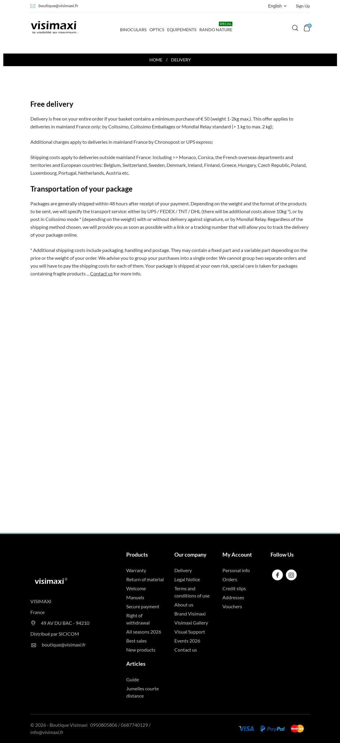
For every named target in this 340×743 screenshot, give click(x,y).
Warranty (136, 570)
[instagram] (291, 575)
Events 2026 (187, 640)
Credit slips (234, 588)
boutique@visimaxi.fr (58, 5)
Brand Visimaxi (190, 613)
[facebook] (277, 575)
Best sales (136, 640)
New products (140, 649)
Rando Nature (215, 27)
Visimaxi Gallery (191, 622)
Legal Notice (187, 579)
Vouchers (232, 606)
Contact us (101, 273)
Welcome (136, 588)
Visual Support (189, 631)
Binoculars (133, 27)
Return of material (145, 579)
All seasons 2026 (143, 631)
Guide (132, 679)
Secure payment (142, 606)
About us (183, 604)
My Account (237, 554)
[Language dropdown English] (278, 6)
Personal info (236, 570)
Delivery (183, 570)
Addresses (233, 597)
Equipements (181, 29)
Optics (156, 29)
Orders (229, 579)
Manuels (135, 597)
